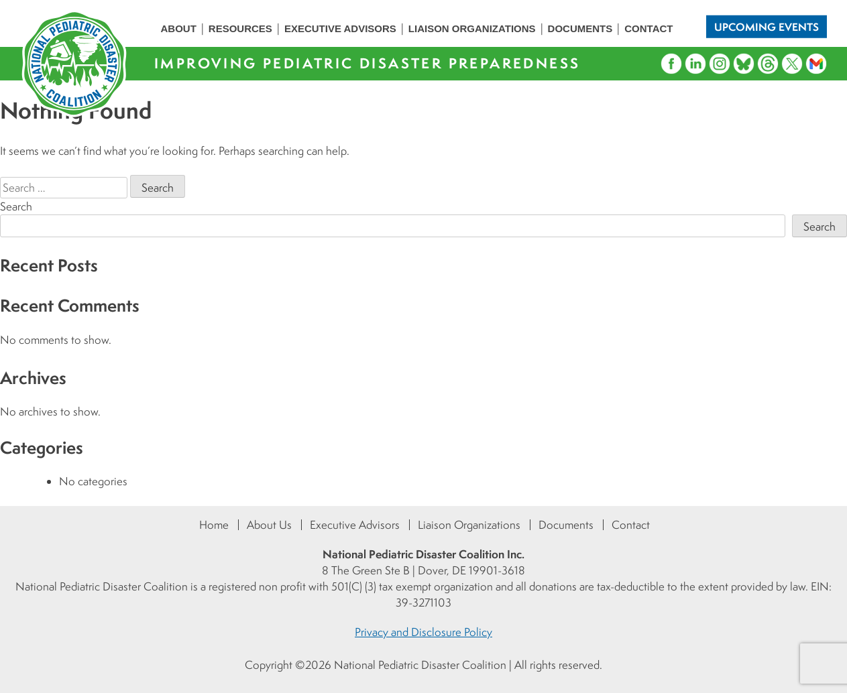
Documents (580, 28)
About (178, 28)
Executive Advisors (340, 28)
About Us (269, 524)
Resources (240, 28)
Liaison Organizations (472, 28)
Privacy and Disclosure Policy (423, 632)
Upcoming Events (766, 26)
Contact (648, 28)
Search (16, 206)
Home (214, 524)
